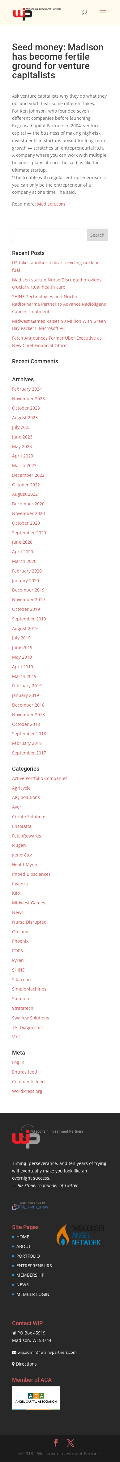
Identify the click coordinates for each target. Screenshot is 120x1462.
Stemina (20, 998)
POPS (17, 951)
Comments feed (28, 1081)
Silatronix (22, 979)
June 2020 (22, 542)
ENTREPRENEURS (34, 1266)
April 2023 (22, 456)
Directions (26, 1364)
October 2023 (26, 408)
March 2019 (24, 676)
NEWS (22, 1285)
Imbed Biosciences (31, 874)
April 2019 (22, 667)
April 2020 (22, 552)
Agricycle (21, 788)
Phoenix (20, 941)
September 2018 (29, 733)
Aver (16, 807)
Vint (16, 1037)
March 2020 (24, 561)
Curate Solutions (29, 816)
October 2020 (26, 523)
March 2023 (24, 465)
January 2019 (25, 695)
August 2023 (25, 417)
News (18, 912)
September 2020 (29, 533)
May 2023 (22, 446)
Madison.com (51, 204)
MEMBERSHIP (30, 1275)
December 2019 (28, 590)
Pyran (18, 960)
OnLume (21, 932)
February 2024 (27, 389)
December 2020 (28, 504)
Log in (18, 1062)
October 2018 (26, 724)
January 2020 (25, 580)
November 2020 (28, 513)
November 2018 (28, 714)
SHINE (18, 970)
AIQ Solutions (26, 797)
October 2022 (26, 485)
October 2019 (26, 609)
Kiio (16, 893)
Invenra (20, 884)
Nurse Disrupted (29, 922)
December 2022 (28, 475)
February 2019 (27, 686)
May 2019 (22, 657)
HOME (22, 1237)
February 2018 (27, 743)
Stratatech (22, 1008)
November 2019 (28, 599)
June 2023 (22, 437)
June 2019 (22, 647)
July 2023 (21, 427)
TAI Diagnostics (28, 1027)
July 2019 (21, 638)
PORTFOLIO (28, 1256)
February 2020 (27, 571)
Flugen (19, 845)
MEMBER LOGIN (32, 1294)
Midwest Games (28, 903)
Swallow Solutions (30, 1018)
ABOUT (23, 1246)
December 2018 (28, 705)
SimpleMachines (29, 989)
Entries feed (24, 1072)
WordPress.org (27, 1091)
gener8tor (22, 855)
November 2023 (28, 398)
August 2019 (25, 628)
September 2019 (29, 619)
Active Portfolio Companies (39, 778)
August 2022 (25, 494)
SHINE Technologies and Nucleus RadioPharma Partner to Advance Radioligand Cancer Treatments (59, 304)
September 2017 (29, 753)
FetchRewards (26, 836)
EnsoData (22, 826)
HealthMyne (24, 864)
